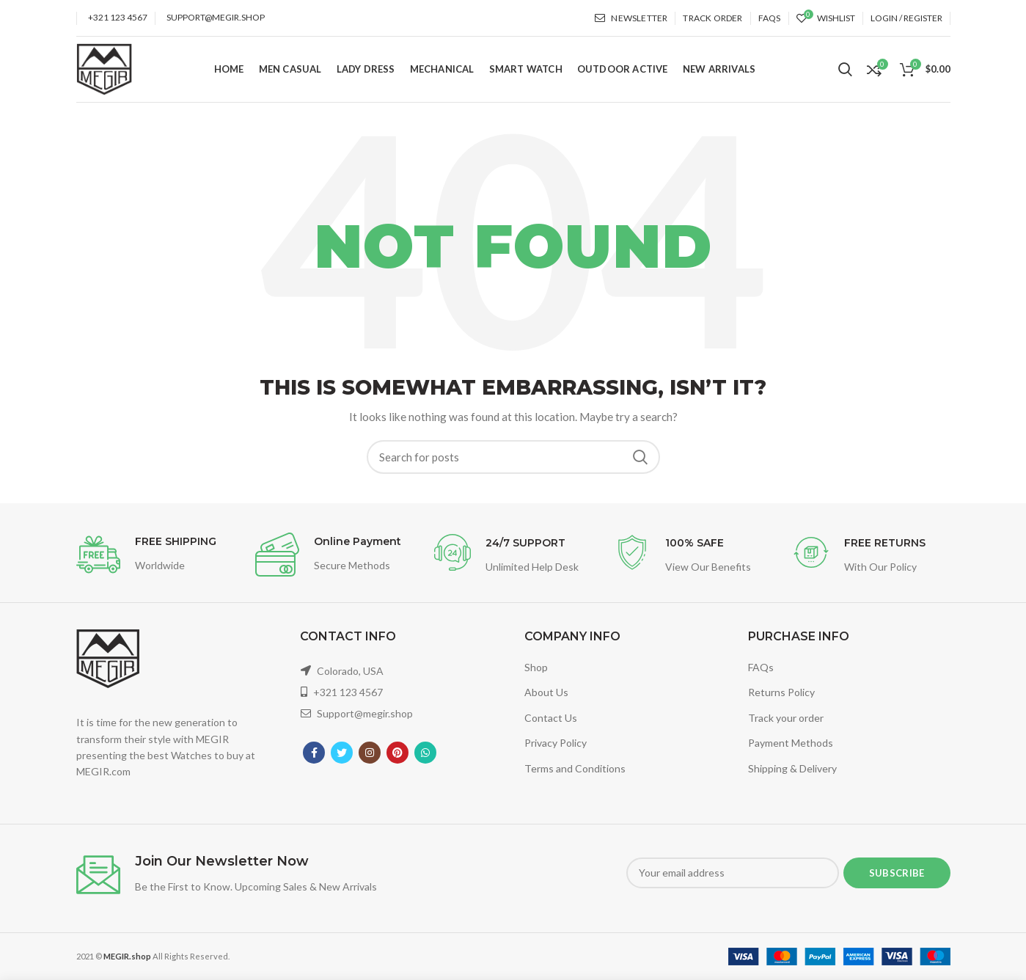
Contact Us (550, 718)
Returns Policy (781, 692)
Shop (536, 667)
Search (640, 457)
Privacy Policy (555, 742)
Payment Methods (790, 742)
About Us (546, 692)
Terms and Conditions (575, 768)
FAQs (761, 667)
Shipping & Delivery (792, 768)
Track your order (786, 718)
